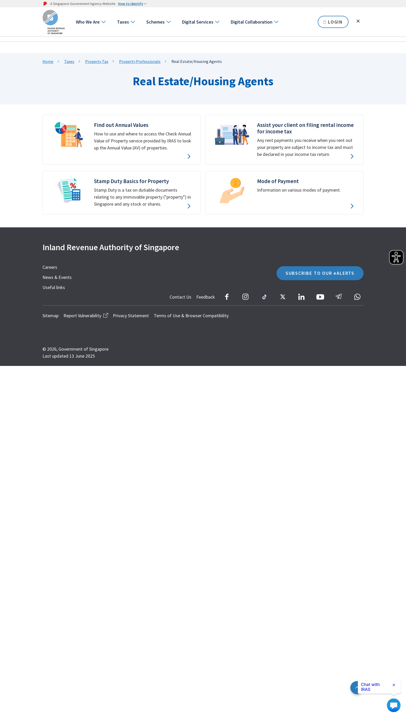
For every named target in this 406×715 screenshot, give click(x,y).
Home (47, 61)
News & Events (57, 277)
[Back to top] (357, 687)
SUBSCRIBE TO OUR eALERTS (320, 273)
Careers (49, 267)
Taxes (123, 22)
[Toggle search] (358, 21)
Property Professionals (140, 61)
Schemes (155, 22)
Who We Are (88, 22)
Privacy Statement (131, 316)
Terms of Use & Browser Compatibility (191, 316)
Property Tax (96, 61)
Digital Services (197, 22)
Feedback (205, 297)
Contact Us (180, 297)
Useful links (53, 287)
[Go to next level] (103, 21)
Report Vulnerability (85, 316)
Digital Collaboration (251, 22)
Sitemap (50, 316)
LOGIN (333, 22)
